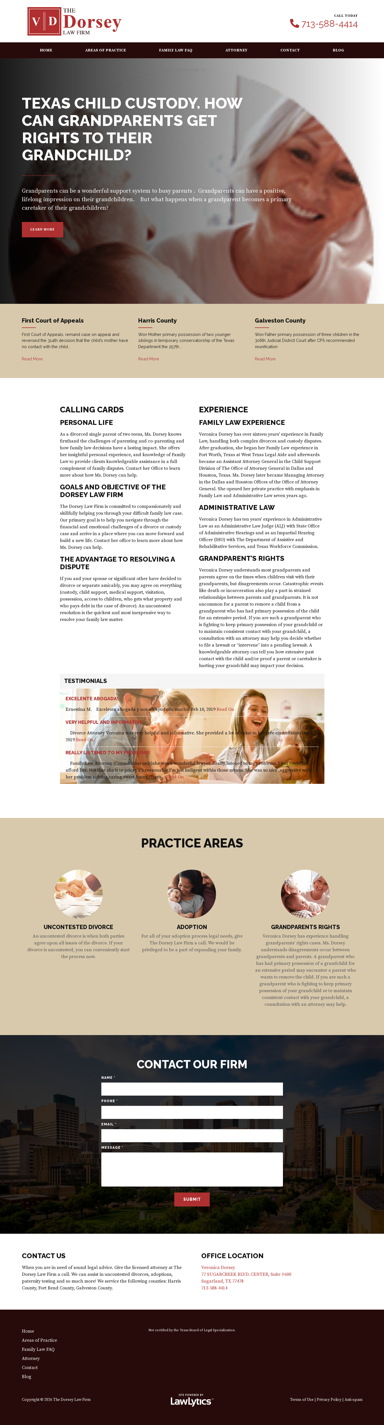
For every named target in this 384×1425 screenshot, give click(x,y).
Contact (290, 50)
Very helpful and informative (104, 722)
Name (108, 1078)
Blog (338, 50)
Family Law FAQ (175, 50)
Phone (109, 1101)
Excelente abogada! (92, 698)
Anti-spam (353, 1399)
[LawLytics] (192, 1400)
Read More (32, 358)
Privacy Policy (329, 1399)
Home (46, 50)
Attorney (236, 50)
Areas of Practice (105, 50)
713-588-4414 (329, 23)
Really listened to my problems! (108, 752)
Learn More (42, 229)
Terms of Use (302, 1399)
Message (112, 1148)
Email (108, 1124)
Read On (225, 709)
